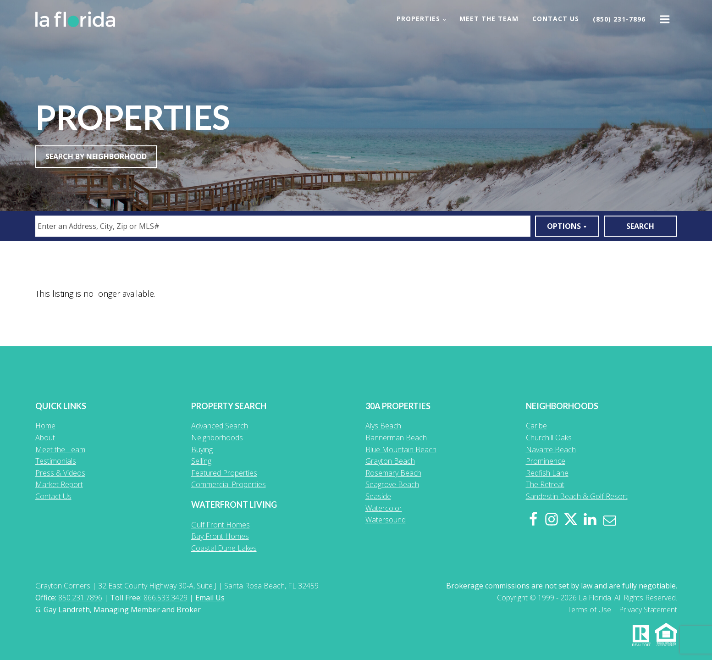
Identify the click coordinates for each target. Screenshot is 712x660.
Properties (418, 18)
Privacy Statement (648, 610)
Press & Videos (60, 473)
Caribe (536, 426)
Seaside (378, 496)
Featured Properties (224, 473)
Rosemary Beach (393, 473)
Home (45, 426)
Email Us (210, 598)
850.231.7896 (80, 598)
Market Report (59, 484)
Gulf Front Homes (220, 525)
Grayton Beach (390, 461)
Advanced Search (219, 426)
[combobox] (282, 226)
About (45, 438)
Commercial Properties (228, 484)
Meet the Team (489, 18)
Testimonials (55, 461)
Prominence (545, 461)
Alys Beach (383, 426)
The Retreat (545, 484)
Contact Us (555, 18)
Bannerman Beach (396, 438)
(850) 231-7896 (619, 19)
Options (567, 226)
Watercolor (383, 508)
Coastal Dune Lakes (224, 548)
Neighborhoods (217, 438)
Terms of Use (589, 610)
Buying (202, 449)
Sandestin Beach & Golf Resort (577, 496)
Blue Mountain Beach (400, 449)
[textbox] (284, 226)
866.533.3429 (166, 598)
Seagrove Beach (392, 484)
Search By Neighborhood (96, 156)
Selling (201, 461)
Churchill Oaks (549, 438)
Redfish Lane (547, 473)
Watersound (385, 520)
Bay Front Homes (220, 536)
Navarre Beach (551, 449)
